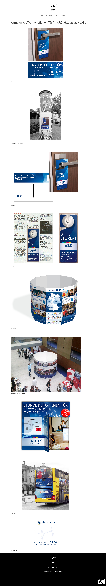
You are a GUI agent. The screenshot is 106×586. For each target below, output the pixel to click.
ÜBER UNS (49, 15)
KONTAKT (63, 15)
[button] (101, 582)
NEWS (56, 15)
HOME (41, 15)
